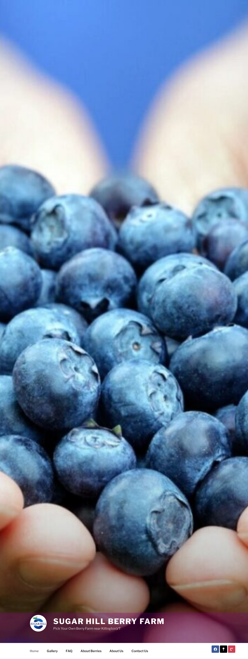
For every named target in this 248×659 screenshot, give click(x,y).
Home (34, 651)
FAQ (69, 651)
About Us (116, 651)
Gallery (52, 651)
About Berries (91, 651)
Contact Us (139, 651)
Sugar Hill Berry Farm (109, 621)
